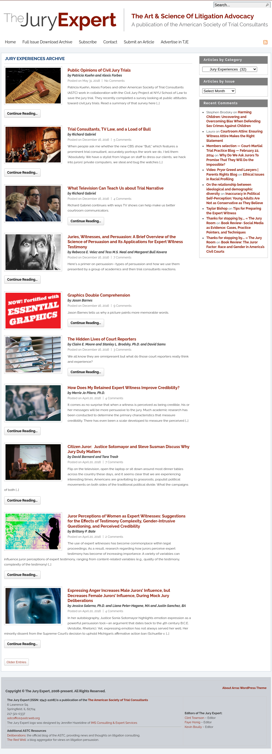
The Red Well (16, 740)
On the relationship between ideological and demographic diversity (229, 189)
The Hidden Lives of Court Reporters (102, 339)
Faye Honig (192, 722)
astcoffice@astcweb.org (23, 718)
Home (10, 42)
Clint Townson (194, 718)
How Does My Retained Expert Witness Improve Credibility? (123, 387)
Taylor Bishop (216, 208)
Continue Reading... (22, 114)
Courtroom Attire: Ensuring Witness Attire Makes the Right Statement (234, 136)
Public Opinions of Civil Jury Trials (99, 70)
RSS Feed (265, 42)
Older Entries (16, 662)
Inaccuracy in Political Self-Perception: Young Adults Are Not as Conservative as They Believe (234, 198)
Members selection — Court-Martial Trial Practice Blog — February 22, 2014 (234, 150)
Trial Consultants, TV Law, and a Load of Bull (109, 129)
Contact (110, 42)
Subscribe (88, 42)
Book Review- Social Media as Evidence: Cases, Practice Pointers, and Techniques (234, 227)
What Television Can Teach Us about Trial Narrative (115, 188)
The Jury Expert (136, 16)
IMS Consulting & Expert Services (114, 723)
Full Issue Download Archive (48, 42)
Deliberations (16, 735)
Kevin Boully (193, 727)
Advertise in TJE (174, 42)
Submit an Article (139, 42)
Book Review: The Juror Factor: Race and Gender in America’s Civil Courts (235, 247)
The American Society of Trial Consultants (118, 700)
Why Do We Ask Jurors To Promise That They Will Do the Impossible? (232, 160)
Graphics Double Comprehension (99, 295)
